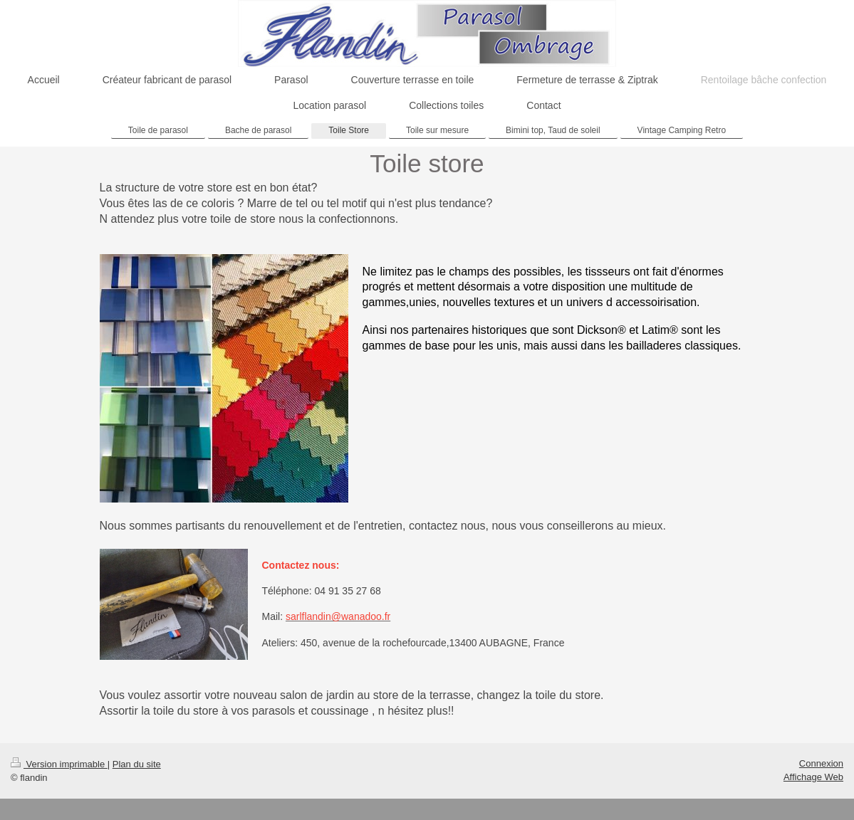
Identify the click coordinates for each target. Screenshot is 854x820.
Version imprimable (59, 764)
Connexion (821, 763)
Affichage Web (813, 777)
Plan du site (137, 764)
